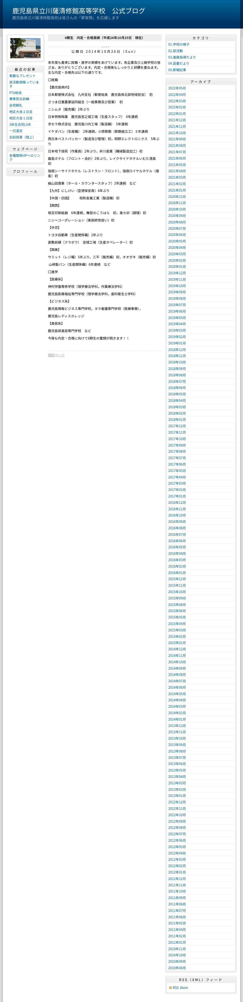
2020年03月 (177, 253)
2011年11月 (177, 885)
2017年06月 (177, 464)
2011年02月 (177, 935)
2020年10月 (177, 209)
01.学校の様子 (178, 44)
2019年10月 (177, 285)
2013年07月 (177, 757)
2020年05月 (177, 241)
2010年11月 (177, 948)
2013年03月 (177, 783)
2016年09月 (177, 521)
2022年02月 (177, 107)
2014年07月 (177, 680)
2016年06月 (177, 540)
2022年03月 (177, 100)
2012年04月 (177, 853)
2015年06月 (177, 610)
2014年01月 (177, 719)
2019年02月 (177, 336)
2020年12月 (177, 196)
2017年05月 (177, 470)
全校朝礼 (16, 105)
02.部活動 (175, 50)
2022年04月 (177, 94)
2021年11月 (177, 126)
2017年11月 (177, 432)
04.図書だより (178, 63)
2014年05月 (177, 693)
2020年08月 (177, 222)
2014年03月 (177, 706)
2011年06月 (177, 916)
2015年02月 (177, 636)
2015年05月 (177, 617)
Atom (184, 987)
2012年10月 (177, 814)
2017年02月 (177, 489)
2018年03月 (177, 406)
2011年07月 (177, 910)
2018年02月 (177, 413)
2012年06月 (177, 840)
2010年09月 (177, 961)
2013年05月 (177, 770)
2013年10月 (177, 738)
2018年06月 (177, 387)
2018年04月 (177, 400)
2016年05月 (177, 547)
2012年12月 (177, 802)
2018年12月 (177, 349)
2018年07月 (177, 381)
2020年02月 (177, 260)
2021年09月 (177, 139)
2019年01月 (177, 343)
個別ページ (56, 355)
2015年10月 (177, 591)
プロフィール (25, 171)
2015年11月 (177, 585)
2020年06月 (177, 234)
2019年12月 (177, 272)
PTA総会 (15, 92)
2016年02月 (177, 566)
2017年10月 (177, 438)
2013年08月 (177, 751)
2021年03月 (177, 177)
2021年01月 (177, 190)
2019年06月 (177, 311)
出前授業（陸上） (22, 137)
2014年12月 (177, 649)
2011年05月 (177, 923)
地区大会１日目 (21, 118)
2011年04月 (177, 929)
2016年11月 (177, 508)
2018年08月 (177, 375)
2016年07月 (177, 534)
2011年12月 (177, 878)
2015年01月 (177, 642)
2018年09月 (177, 368)
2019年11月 (177, 279)
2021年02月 (177, 183)
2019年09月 (177, 292)
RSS (176, 987)
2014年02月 (177, 712)
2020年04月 (177, 247)
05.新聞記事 (177, 69)
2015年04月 (177, 623)
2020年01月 (177, 266)
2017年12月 (177, 425)
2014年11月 (177, 655)
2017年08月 (177, 451)
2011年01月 (177, 942)
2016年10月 (177, 515)
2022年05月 (177, 88)
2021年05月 (177, 164)
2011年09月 (177, 897)
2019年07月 (177, 304)
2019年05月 (177, 317)
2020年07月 (177, 228)
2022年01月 (177, 113)
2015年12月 (177, 578)
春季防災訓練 (19, 98)
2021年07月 (177, 151)
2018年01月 (177, 419)
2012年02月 (177, 865)
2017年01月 (177, 496)
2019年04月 (177, 323)
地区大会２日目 (21, 111)
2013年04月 (177, 776)
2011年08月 (177, 904)
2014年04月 (177, 699)
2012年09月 (177, 821)
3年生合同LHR (20, 124)
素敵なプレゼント (22, 75)
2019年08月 (177, 298)
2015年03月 (177, 630)
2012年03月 (177, 859)
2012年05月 (177, 846)
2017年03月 (177, 483)
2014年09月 (177, 668)
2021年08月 (177, 145)
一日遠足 (16, 130)
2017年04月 (177, 477)
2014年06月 (177, 687)
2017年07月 (177, 457)
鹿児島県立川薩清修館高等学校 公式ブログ (78, 10)
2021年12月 (177, 120)
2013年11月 (177, 731)
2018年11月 (177, 355)
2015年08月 (177, 604)
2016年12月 (177, 502)
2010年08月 (177, 967)
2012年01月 (177, 872)
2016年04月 (177, 553)
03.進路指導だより (182, 57)
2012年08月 (177, 827)
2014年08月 (177, 674)
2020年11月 (177, 202)
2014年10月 (177, 661)
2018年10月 (177, 362)
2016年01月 (177, 572)
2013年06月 (177, 763)
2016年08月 (177, 528)
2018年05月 (177, 394)
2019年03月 (177, 330)
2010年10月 (177, 955)
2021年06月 (177, 158)
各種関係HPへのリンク (24, 157)
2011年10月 (177, 891)
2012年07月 (177, 833)
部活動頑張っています (24, 84)
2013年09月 (177, 744)
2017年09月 (177, 445)
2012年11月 (177, 808)
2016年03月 (177, 559)
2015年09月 (177, 598)
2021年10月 (177, 132)
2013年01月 (177, 795)
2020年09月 (177, 215)
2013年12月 (177, 725)
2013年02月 (177, 789)
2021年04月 (177, 170)
